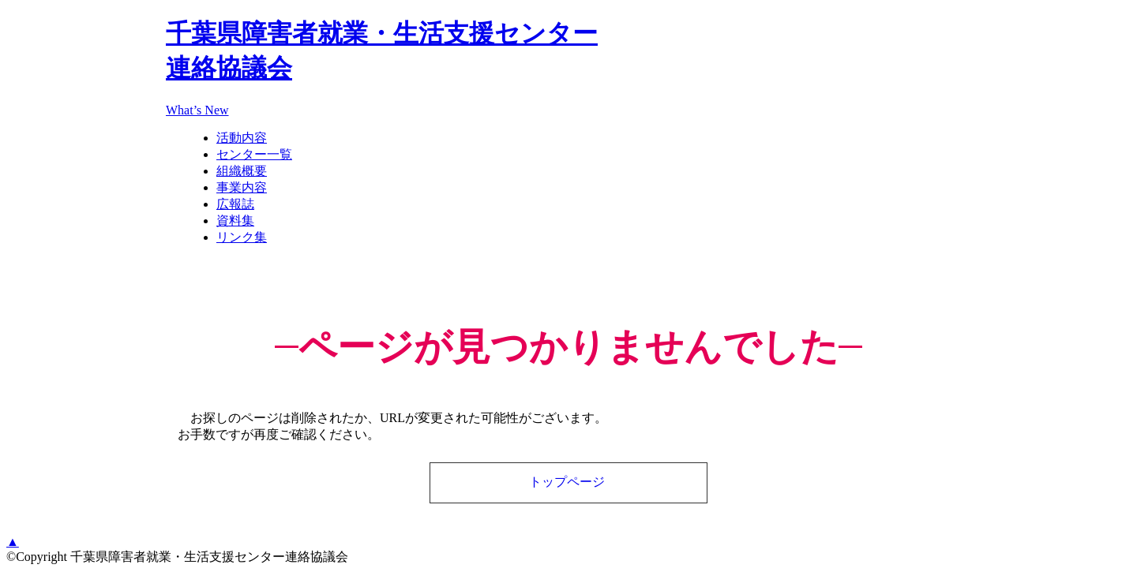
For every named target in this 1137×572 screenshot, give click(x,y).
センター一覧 (254, 154)
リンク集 (241, 237)
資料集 (235, 220)
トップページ (567, 481)
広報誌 (235, 204)
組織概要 (241, 171)
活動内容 (241, 137)
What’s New (197, 110)
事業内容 (241, 187)
